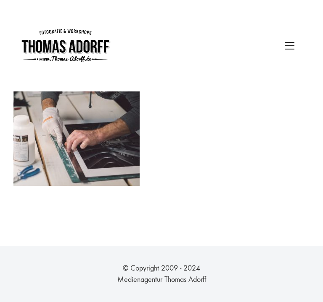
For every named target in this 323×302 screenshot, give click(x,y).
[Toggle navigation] (289, 45)
